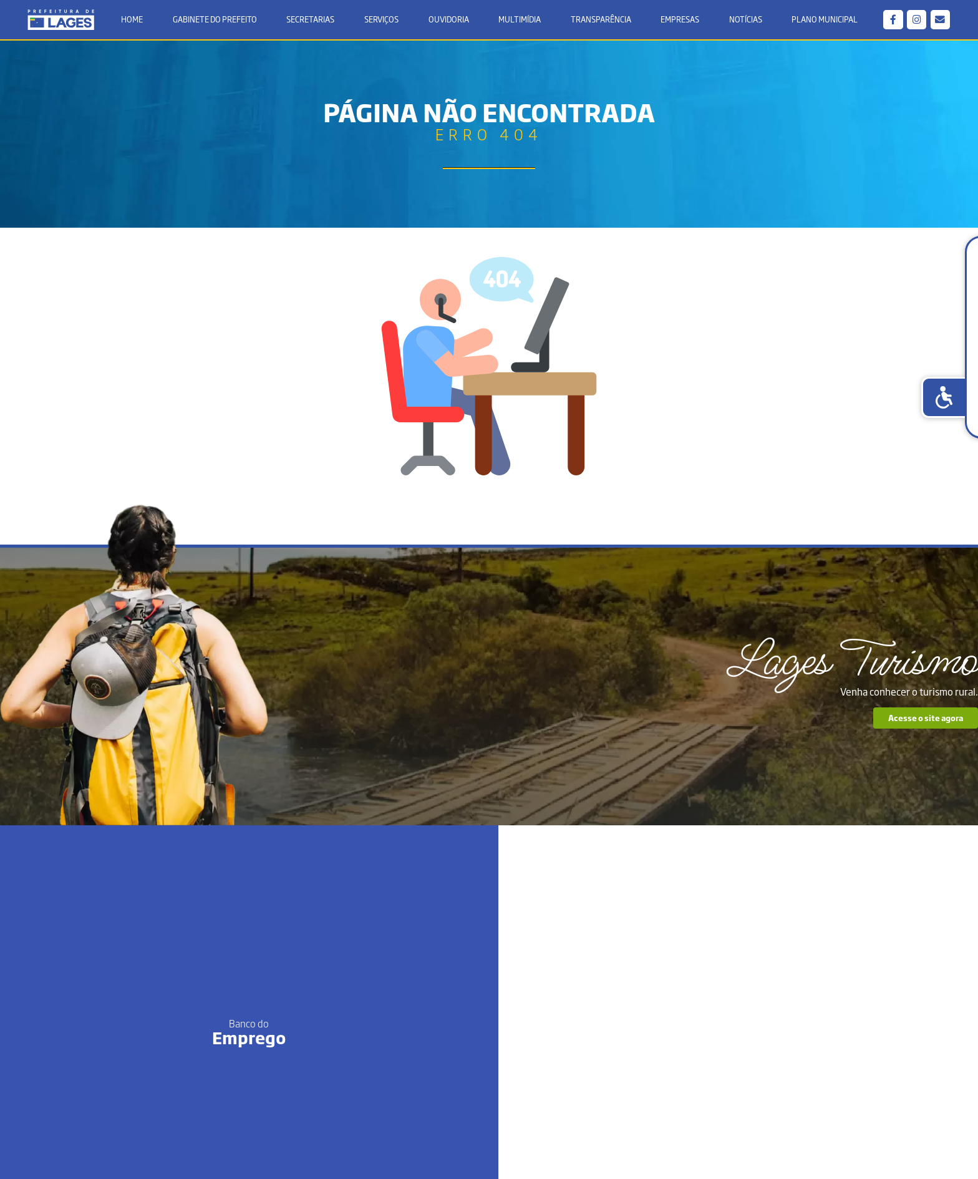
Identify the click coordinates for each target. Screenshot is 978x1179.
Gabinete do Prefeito (217, 21)
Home (135, 21)
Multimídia (519, 21)
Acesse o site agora (808, 739)
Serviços (383, 21)
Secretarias (312, 21)
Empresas (678, 21)
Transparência (599, 21)
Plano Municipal (822, 21)
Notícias (743, 21)
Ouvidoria (448, 21)
